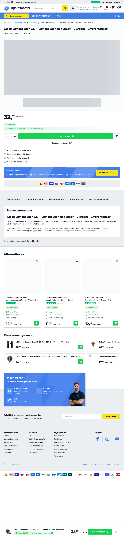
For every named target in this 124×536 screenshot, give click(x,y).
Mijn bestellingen (60, 498)
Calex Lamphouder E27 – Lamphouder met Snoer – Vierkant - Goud (21, 348)
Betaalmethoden (10, 495)
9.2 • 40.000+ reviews (111, 2)
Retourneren (8, 492)
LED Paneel (33, 502)
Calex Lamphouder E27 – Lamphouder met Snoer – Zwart (59, 348)
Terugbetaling (9, 498)
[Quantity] (11, 136)
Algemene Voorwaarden (92, 513)
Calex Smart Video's (37, 488)
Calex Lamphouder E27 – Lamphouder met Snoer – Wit (98, 348)
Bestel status (59, 495)
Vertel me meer (107, 172)
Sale (58, 16)
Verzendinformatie (11, 488)
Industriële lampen (36, 492)
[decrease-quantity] (6, 136)
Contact (7, 485)
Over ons (7, 502)
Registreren (58, 488)
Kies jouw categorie (16, 15)
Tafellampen (33, 23)
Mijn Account (59, 485)
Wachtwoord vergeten (62, 492)
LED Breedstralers (36, 495)
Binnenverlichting (20, 23)
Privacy (108, 513)
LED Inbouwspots (36, 498)
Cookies (117, 513)
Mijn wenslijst (59, 502)
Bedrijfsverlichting (43, 15)
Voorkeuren (58, 505)
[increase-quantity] (15, 136)
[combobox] (47, 8)
